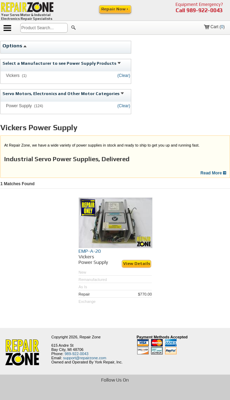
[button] (73, 28)
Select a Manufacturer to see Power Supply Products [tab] (61, 63)
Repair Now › (115, 9)
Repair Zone (90, 337)
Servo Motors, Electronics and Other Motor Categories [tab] (63, 93)
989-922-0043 (204, 10)
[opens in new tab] (78, 394)
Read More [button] (213, 173)
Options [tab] (14, 45)
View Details (136, 263)
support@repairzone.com (84, 358)
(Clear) (123, 75)
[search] (44, 28)
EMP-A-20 (90, 251)
